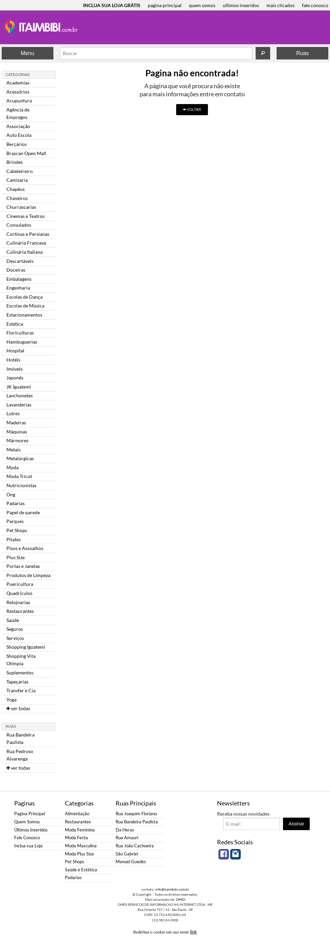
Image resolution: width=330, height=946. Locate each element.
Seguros (14, 629)
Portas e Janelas (23, 566)
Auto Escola (18, 135)
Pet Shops (16, 530)
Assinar (296, 823)
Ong (10, 494)
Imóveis (14, 369)
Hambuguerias (21, 342)
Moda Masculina (81, 845)
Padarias (15, 503)
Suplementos (19, 672)
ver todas (18, 708)
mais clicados (280, 5)
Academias (17, 82)
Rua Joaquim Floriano (136, 813)
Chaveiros (17, 198)
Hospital (15, 350)
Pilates (13, 539)
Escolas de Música (25, 305)
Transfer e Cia (21, 690)
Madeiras (16, 422)
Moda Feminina (80, 829)
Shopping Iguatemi (25, 647)
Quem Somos (27, 821)
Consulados (18, 225)
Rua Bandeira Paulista (20, 738)
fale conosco (315, 5)
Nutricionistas (21, 485)
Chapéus (15, 189)
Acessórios (17, 92)
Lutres (13, 413)
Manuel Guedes (131, 861)
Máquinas (16, 431)
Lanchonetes (19, 395)
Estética (14, 324)
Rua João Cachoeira (135, 845)
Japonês (14, 377)
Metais (13, 449)
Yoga (11, 699)
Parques (15, 521)
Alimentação (77, 813)
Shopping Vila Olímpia (21, 659)
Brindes (14, 162)
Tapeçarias (17, 681)
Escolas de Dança (24, 297)
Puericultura (19, 584)
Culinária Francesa (26, 243)
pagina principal (165, 5)
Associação (18, 126)
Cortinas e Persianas (27, 234)
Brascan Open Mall (26, 153)
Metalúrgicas (20, 458)
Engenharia (18, 288)
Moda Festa (76, 837)
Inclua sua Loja (28, 845)
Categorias (18, 75)
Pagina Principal (29, 813)
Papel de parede (23, 512)
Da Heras (125, 829)
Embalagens (18, 279)
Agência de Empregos (17, 113)
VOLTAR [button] (192, 109)
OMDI (180, 899)
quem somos (202, 5)
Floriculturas (20, 332)
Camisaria (17, 180)
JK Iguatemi (18, 387)
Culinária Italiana (24, 252)
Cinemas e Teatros (25, 216)
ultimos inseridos (241, 5)
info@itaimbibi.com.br (172, 889)
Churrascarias (21, 207)
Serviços (15, 638)
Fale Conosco (27, 837)
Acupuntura (19, 100)
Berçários (16, 144)
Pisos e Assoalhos (24, 548)
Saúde (12, 620)
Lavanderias (18, 404)
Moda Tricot (19, 476)
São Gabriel (127, 853)
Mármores (17, 440)
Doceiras (15, 270)
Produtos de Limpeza (28, 575)
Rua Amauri (127, 837)
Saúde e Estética (81, 869)
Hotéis (13, 360)
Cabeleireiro (19, 171)
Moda (12, 467)
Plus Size (15, 557)
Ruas (302, 53)
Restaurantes (20, 611)
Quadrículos (19, 593)
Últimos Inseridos (31, 829)
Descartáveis (19, 261)
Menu (27, 53)
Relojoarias (18, 602)
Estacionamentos (24, 315)
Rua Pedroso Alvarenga (19, 755)
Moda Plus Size (79, 853)
